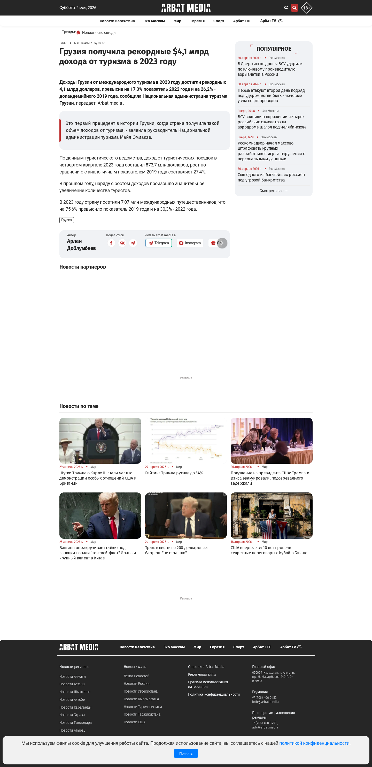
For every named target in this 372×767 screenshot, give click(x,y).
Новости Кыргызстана (141, 699)
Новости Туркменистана (143, 707)
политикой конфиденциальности (314, 743)
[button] (222, 243)
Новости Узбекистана (141, 691)
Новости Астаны (72, 684)
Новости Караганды (75, 707)
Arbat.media (110, 103)
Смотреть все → (274, 190)
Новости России (137, 683)
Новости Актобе (72, 699)
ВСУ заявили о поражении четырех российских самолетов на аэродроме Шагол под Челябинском (272, 122)
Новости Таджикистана (142, 714)
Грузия (66, 220)
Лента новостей (136, 676)
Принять (186, 753)
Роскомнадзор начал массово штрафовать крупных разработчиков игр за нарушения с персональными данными (271, 151)
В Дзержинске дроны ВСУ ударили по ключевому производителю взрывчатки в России (270, 69)
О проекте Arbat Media (206, 667)
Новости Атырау (72, 730)
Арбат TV (271, 20)
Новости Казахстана (117, 21)
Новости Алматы (72, 676)
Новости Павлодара (75, 722)
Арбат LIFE (242, 21)
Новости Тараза (72, 715)
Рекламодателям (202, 674)
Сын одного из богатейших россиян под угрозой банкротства (271, 177)
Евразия (197, 21)
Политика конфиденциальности (214, 694)
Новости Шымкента (75, 692)
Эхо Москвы (154, 21)
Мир (177, 21)
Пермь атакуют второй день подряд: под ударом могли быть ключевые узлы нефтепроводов (272, 95)
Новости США (134, 722)
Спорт (218, 21)
